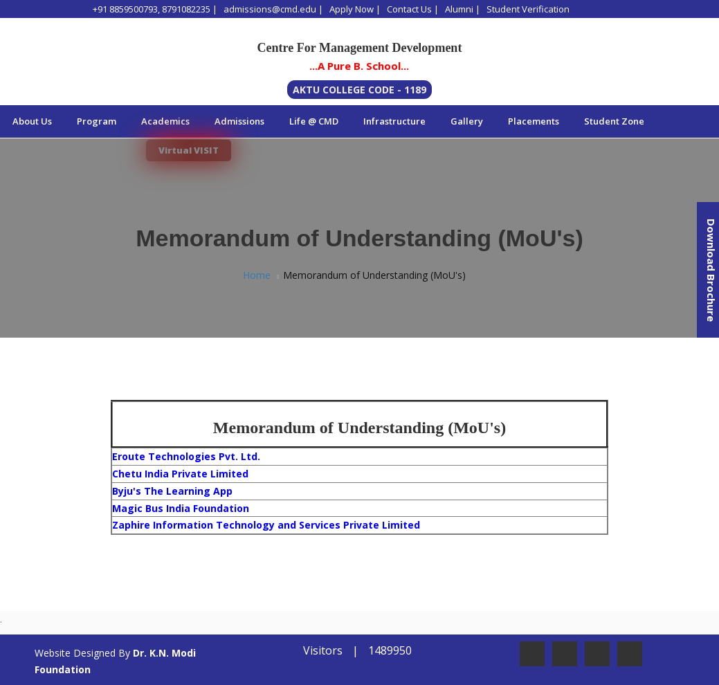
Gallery (466, 121)
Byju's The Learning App (172, 490)
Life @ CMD (313, 121)
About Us (32, 121)
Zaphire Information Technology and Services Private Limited (266, 524)
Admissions (239, 121)
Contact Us (409, 9)
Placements (533, 121)
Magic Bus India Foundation (180, 508)
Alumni (459, 9)
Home (257, 275)
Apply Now (351, 9)
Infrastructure (394, 121)
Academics (165, 121)
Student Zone (614, 121)
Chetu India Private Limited (180, 473)
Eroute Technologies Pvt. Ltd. (186, 456)
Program (96, 121)
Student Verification (528, 9)
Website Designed (75, 652)
